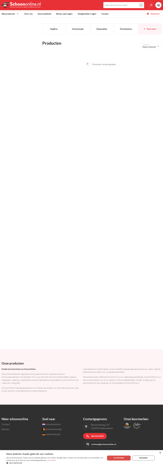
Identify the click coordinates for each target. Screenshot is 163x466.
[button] (54, 463)
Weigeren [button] (143, 458)
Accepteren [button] (119, 458)
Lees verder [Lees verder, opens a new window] (51, 460)
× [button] (160, 453)
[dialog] (81, 458)
